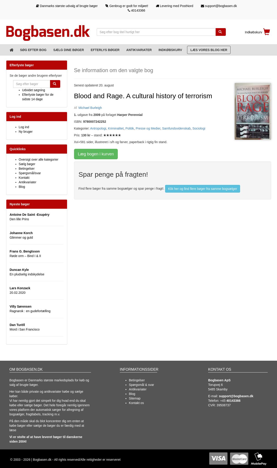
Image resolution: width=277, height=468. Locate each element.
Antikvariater (139, 50)
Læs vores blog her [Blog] (208, 50)
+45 (230, 400)
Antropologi (98, 128)
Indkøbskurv (170, 50)
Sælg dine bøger (68, 50)
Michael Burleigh (90, 108)
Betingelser (27, 168)
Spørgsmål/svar (30, 173)
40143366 (136, 10)
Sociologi (198, 128)
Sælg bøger (27, 164)
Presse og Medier (148, 128)
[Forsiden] (11, 50)
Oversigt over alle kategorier (38, 159)
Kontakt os (136, 403)
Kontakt (24, 177)
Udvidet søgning (33, 90)
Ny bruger (26, 131)
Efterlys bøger (105, 50)
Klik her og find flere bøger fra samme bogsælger (202, 189)
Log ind (24, 127)
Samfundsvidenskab (176, 128)
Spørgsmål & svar (141, 385)
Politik (129, 128)
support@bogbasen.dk (219, 6)
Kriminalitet (116, 128)
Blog (22, 187)
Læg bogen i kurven (96, 154)
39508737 (224, 405)
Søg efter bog (33, 50)
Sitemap (134, 398)
